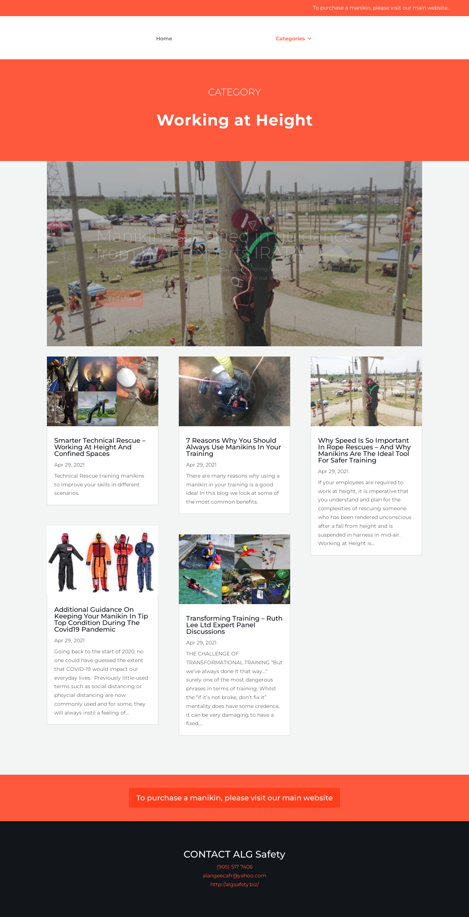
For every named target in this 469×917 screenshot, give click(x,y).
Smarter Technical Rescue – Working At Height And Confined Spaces (99, 447)
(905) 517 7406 (235, 866)
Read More (119, 302)
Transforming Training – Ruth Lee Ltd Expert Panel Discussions (234, 625)
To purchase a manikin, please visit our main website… (382, 7)
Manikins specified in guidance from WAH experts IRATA (225, 248)
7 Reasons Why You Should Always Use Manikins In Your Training (233, 447)
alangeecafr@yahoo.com (234, 875)
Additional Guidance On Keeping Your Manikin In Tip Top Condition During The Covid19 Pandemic (101, 619)
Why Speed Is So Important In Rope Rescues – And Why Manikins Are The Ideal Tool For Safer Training (364, 450)
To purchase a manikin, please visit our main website (234, 797)
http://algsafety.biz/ (234, 884)
